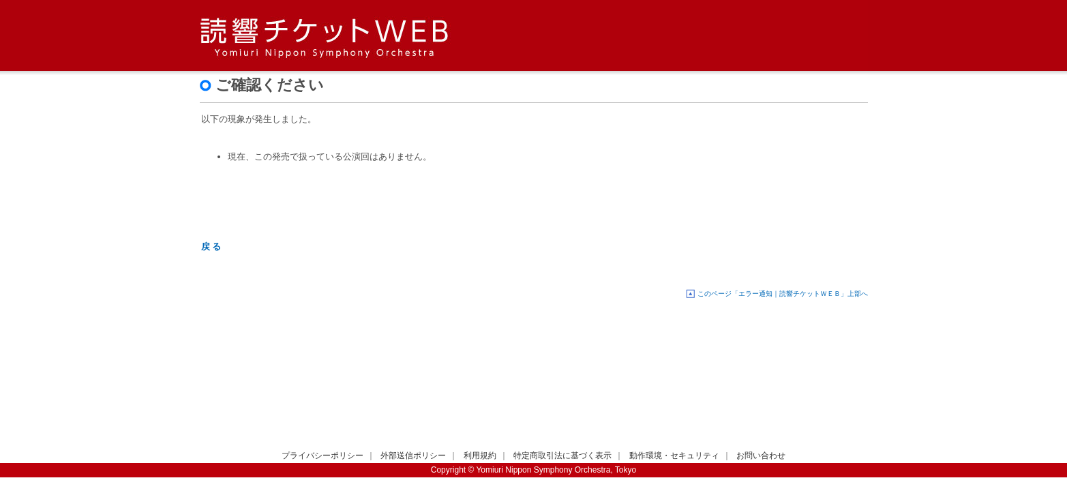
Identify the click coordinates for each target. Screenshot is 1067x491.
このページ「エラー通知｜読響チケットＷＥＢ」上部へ (782, 293)
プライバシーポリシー (322, 455)
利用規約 (480, 455)
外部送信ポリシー (413, 455)
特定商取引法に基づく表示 (562, 455)
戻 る (211, 246)
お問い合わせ (760, 455)
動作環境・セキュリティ (674, 455)
